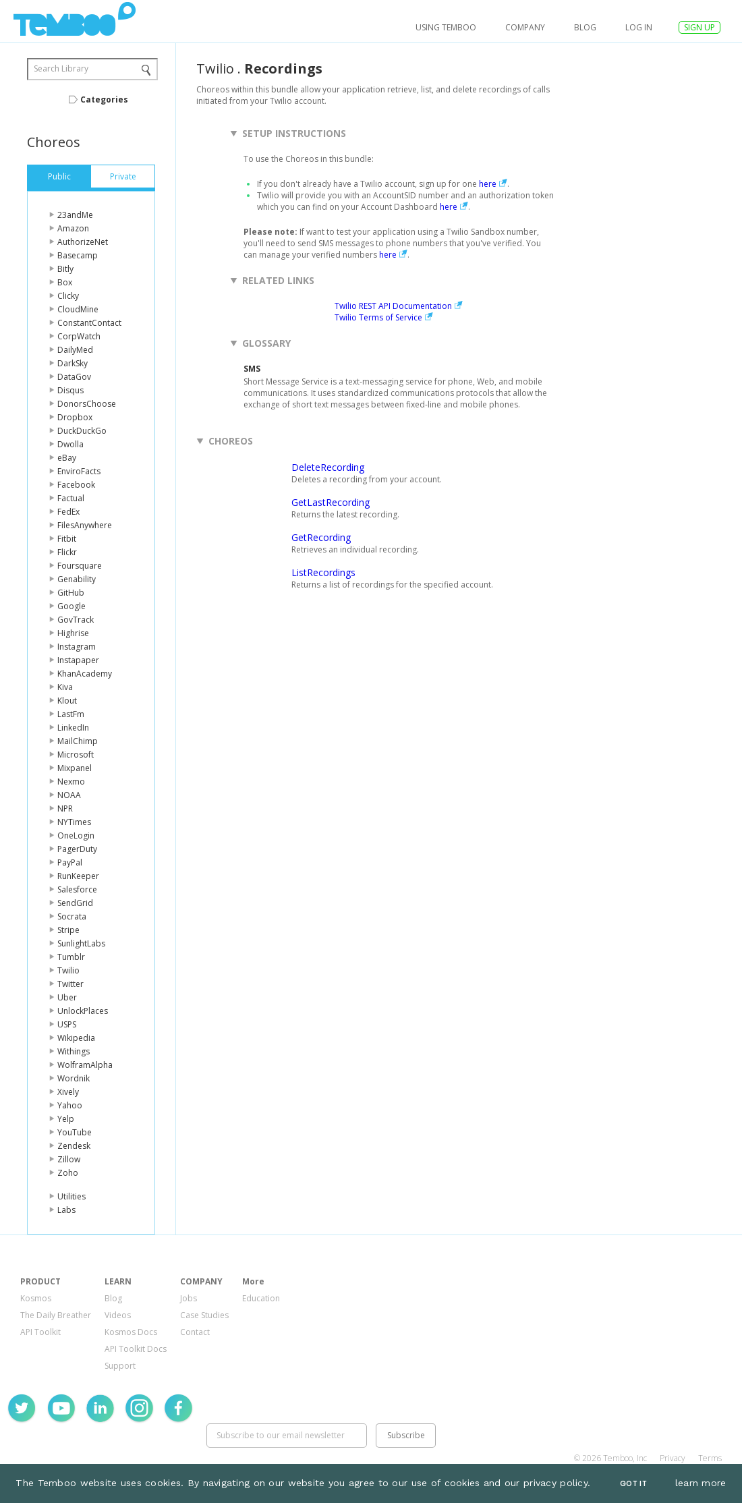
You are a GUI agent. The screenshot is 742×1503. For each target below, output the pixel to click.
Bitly (65, 269)
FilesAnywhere (84, 525)
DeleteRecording (327, 467)
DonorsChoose (86, 403)
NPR (65, 808)
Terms (710, 1458)
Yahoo (69, 1105)
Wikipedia (76, 1038)
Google (71, 606)
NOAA (69, 795)
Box (64, 282)
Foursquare (79, 565)
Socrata (71, 916)
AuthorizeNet (82, 242)
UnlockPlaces (82, 1011)
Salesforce (77, 889)
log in (638, 27)
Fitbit (66, 538)
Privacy (672, 1458)
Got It (633, 1483)
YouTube (74, 1132)
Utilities (71, 1196)
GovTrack (75, 619)
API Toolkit (40, 1332)
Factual (70, 498)
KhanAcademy (84, 673)
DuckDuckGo (82, 430)
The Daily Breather (55, 1315)
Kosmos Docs (131, 1332)
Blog (585, 27)
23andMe (75, 215)
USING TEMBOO (446, 27)
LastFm (70, 714)
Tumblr (71, 957)
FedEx (68, 511)
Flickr (67, 552)
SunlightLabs (81, 943)
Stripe (68, 930)
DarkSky (72, 363)
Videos (118, 1315)
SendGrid (75, 903)
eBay (66, 457)
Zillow (68, 1159)
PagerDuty (77, 849)
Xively (68, 1092)
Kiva (65, 687)
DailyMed (75, 350)
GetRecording (321, 537)
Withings (73, 1051)
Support (120, 1365)
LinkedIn (73, 727)
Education (261, 1298)
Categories (104, 99)
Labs (66, 1210)
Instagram (76, 646)
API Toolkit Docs (136, 1349)
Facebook (76, 484)
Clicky (68, 296)
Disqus (70, 390)
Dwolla (70, 444)
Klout (67, 700)
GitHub (70, 592)
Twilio (68, 970)
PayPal (69, 862)
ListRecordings (323, 572)
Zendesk (73, 1146)
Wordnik (73, 1078)
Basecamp (77, 255)
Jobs (188, 1298)
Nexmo (71, 781)
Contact (195, 1332)
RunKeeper (78, 876)
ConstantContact (89, 323)
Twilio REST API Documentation (393, 306)
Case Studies (204, 1315)
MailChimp (77, 741)
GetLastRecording (330, 502)
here (487, 184)
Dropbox (74, 417)
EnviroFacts (79, 471)
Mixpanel (74, 768)
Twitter (70, 984)
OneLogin (75, 835)
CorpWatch (79, 336)
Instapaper (78, 660)
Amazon (73, 228)
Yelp (65, 1119)
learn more (700, 1482)
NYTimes (74, 822)
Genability (76, 579)
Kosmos (35, 1298)
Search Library (61, 68)
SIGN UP (699, 27)
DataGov (74, 376)
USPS (66, 1024)
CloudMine (77, 309)
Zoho (67, 1173)
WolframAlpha (85, 1065)
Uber (67, 997)
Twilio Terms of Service (378, 317)
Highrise (73, 633)
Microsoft (75, 754)
